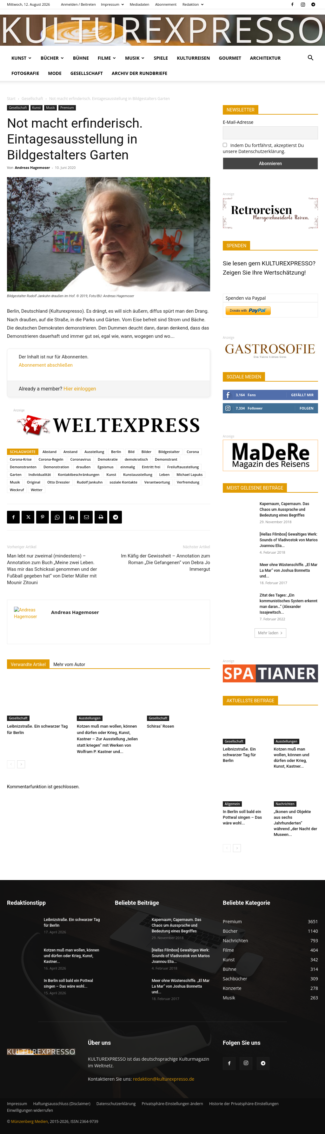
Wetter (37, 489)
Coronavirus (80, 459)
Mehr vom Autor (69, 664)
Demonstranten (23, 466)
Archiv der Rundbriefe (139, 73)
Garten (16, 474)
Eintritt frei (151, 466)
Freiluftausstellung (183, 466)
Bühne (81, 58)
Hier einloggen (79, 389)
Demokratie (108, 459)
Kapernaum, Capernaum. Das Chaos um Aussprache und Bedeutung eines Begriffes (284, 509)
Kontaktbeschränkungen (78, 474)
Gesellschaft (86, 73)
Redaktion (192, 4)
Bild (131, 451)
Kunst (21, 58)
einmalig (128, 466)
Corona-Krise (21, 459)
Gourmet (230, 58)
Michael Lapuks (189, 474)
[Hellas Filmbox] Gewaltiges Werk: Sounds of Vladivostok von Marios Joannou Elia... (289, 540)
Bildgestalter (169, 451)
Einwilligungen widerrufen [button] (30, 1110)
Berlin (116, 451)
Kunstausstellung (137, 474)
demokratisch (136, 459)
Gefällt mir (302, 394)
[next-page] (21, 764)
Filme (107, 58)
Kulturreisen (193, 58)
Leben (164, 474)
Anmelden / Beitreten (78, 4)
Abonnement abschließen (46, 365)
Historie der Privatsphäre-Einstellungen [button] (244, 1103)
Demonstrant (166, 459)
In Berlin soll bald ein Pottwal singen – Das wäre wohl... (242, 817)
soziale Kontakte (123, 482)
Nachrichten (285, 804)
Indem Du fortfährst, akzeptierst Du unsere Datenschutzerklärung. (263, 148)
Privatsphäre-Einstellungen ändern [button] (172, 1103)
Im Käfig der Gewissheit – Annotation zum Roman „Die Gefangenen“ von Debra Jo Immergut (165, 562)
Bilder (146, 451)
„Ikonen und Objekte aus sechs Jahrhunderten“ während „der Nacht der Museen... (295, 823)
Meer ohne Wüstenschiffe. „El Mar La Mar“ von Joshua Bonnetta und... (288, 570)
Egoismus (105, 466)
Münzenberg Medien (29, 1121)
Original (33, 482)
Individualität (40, 474)
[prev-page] (11, 764)
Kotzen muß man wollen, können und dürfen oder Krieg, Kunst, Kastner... (71, 956)
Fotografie (25, 73)
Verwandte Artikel (28, 664)
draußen (83, 466)
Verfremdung (188, 482)
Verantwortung (157, 482)
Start (11, 98)
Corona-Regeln (51, 459)
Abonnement (165, 4)
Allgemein (232, 804)
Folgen (307, 408)
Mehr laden (270, 633)
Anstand (70, 451)
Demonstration (56, 466)
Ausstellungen (89, 718)
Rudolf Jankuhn (90, 482)
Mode (55, 73)
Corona (193, 451)
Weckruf (17, 489)
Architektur (265, 58)
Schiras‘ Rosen (160, 726)
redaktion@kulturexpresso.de (163, 1079)
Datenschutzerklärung (116, 1103)
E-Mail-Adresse (238, 122)
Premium (67, 107)
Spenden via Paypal (246, 298)
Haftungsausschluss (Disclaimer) (61, 1103)
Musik (134, 58)
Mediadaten (139, 4)
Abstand (49, 451)
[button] (310, 59)
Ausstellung (94, 451)
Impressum (112, 4)
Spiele (161, 58)
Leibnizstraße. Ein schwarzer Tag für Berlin (239, 755)
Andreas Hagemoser (32, 167)
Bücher (52, 58)
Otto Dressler (58, 482)
